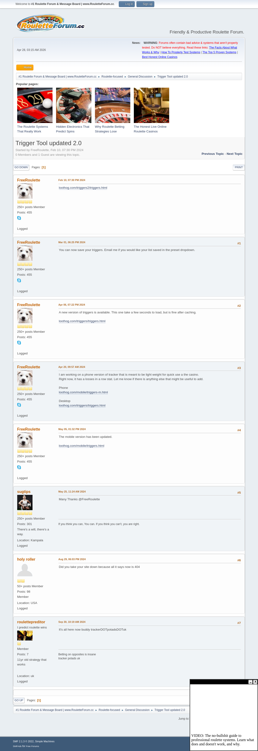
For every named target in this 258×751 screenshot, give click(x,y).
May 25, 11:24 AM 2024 (72, 491)
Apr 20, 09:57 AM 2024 (71, 366)
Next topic (234, 154)
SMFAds (17, 746)
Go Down (21, 167)
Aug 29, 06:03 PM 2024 (72, 559)
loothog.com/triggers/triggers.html (82, 321)
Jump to (183, 718)
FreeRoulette (28, 180)
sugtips (24, 492)
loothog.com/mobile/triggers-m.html (83, 392)
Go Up (19, 700)
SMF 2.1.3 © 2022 (23, 741)
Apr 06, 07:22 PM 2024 (71, 304)
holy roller (26, 559)
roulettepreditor (31, 622)
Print (239, 167)
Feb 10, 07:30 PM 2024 (71, 180)
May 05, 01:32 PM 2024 (72, 429)
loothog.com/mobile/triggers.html (81, 445)
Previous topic (213, 154)
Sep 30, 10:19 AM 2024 (72, 621)
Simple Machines (44, 741)
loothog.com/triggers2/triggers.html (83, 187)
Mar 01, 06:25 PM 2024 (71, 242)
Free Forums (32, 746)
